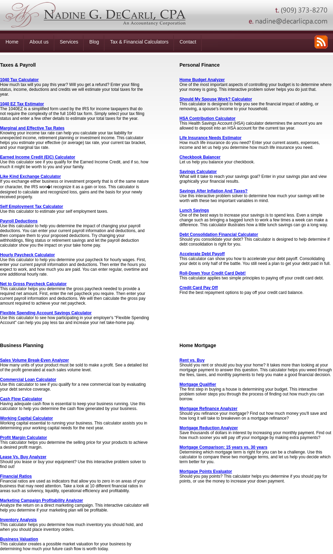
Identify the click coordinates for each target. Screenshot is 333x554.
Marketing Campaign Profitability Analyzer (41, 500)
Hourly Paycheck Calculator (27, 254)
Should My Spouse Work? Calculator (215, 99)
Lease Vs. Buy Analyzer (23, 457)
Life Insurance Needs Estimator (210, 137)
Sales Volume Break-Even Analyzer (34, 360)
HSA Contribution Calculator (207, 118)
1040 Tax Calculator (19, 79)
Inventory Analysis (18, 519)
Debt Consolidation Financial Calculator (218, 234)
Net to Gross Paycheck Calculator (33, 283)
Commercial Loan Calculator (28, 379)
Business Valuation (19, 539)
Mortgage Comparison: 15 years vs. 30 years (223, 447)
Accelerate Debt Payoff (202, 253)
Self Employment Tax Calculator (31, 206)
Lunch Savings (194, 210)
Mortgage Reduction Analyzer (208, 428)
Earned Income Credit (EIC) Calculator (37, 157)
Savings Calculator (198, 171)
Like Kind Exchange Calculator (30, 176)
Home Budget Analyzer (202, 79)
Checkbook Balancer (200, 157)
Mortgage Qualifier (197, 384)
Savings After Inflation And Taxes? (213, 191)
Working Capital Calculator (26, 418)
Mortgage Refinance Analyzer (208, 408)
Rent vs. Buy (192, 360)
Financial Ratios (16, 476)
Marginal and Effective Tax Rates (32, 128)
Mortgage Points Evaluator (205, 471)
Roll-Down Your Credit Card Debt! (212, 273)
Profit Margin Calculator (23, 437)
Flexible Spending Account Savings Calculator (46, 313)
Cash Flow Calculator (21, 399)
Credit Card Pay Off (198, 287)
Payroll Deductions (19, 221)
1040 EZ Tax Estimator (22, 104)
